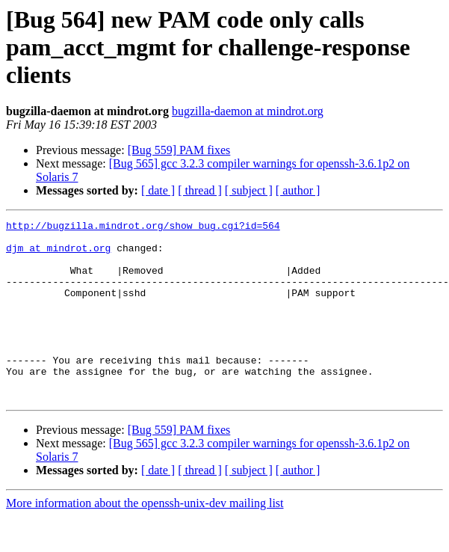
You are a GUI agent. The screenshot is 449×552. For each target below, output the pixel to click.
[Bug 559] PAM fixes (179, 150)
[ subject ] (249, 190)
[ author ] (298, 190)
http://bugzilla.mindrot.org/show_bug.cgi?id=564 (143, 227)
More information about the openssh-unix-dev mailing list (145, 539)
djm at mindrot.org (58, 254)
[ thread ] (200, 190)
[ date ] (158, 190)
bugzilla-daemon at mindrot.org (247, 111)
